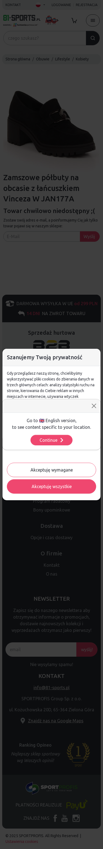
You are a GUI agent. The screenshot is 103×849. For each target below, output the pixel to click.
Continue (52, 440)
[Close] (94, 405)
